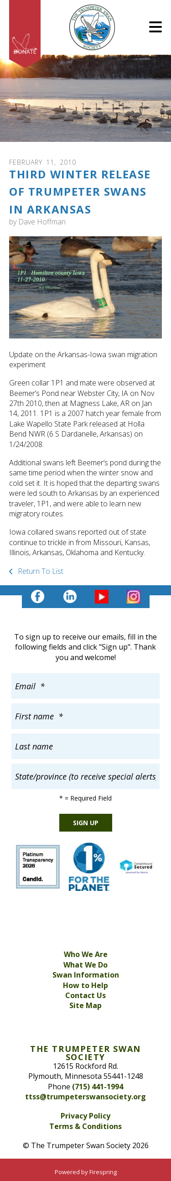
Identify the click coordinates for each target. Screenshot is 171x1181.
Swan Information (85, 975)
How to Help (85, 985)
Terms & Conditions (85, 1126)
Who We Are (86, 954)
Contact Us (85, 995)
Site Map (85, 1005)
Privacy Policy (85, 1116)
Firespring (103, 1172)
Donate (25, 52)
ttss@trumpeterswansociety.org (85, 1097)
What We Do (85, 965)
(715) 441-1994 (97, 1087)
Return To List (39, 571)
